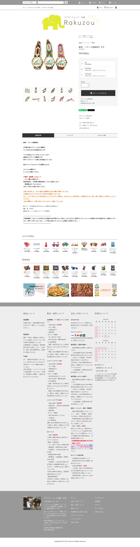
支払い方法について (77, 501)
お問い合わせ (108, 7)
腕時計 (91, 37)
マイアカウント (99, 498)
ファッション (86, 37)
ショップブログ (75, 519)
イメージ (70, 135)
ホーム (24, 7)
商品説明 (38, 135)
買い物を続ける (84, 128)
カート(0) (113, 2)
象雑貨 (84, 35)
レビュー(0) (102, 135)
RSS (72, 522)
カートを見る (99, 508)
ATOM (77, 522)
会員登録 (92, 2)
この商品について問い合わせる (88, 125)
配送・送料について (77, 505)
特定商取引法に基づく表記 (88, 103)
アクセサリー (90, 35)
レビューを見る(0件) (85, 116)
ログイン (102, 2)
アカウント (82, 2)
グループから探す (47, 7)
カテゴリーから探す (34, 7)
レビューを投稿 (84, 118)
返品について (84, 101)
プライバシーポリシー (78, 515)
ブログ (99, 7)
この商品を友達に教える (86, 122)
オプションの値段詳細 (86, 99)
